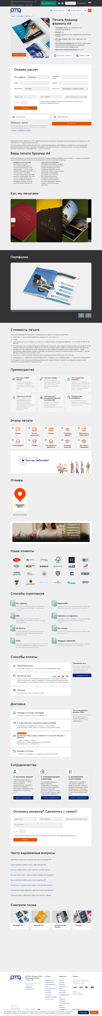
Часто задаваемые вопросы (64, 1004)
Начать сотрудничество (23, 800)
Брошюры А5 (18, 928)
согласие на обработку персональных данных (58, 101)
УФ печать (48, 990)
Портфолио (62, 984)
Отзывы (61, 980)
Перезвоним (70, 3)
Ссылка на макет (55, 77)
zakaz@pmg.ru (82, 3)
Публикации (62, 992)
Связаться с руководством (62, 1008)
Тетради (78, 928)
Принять (94, 1012)
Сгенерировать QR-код (64, 996)
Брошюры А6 (39, 928)
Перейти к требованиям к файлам (21, 130)
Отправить (25, 108)
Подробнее (83, 1012)
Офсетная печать (50, 982)
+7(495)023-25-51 (77, 721)
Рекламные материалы (48, 993)
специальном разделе (79, 718)
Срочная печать (49, 999)
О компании (62, 990)
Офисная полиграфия (51, 997)
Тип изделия (20, 77)
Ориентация (18, 88)
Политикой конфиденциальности (49, 103)
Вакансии (61, 982)
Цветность (55, 88)
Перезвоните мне (82, 675)
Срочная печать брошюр (61, 929)
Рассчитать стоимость (64, 55)
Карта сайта (76, 1009)
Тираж (16, 83)
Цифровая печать (50, 980)
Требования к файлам (62, 987)
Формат (54, 83)
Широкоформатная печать (50, 985)
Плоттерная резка (50, 988)
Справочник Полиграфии (62, 1000)
